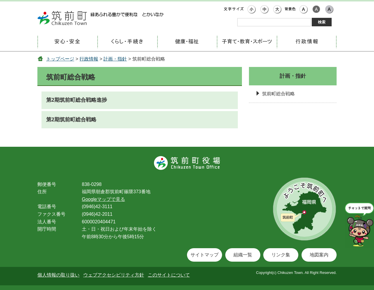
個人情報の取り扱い (58, 274)
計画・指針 (115, 58)
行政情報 (88, 58)
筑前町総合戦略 (278, 93)
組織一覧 (242, 254)
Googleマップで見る (103, 199)
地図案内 (319, 254)
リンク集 (280, 254)
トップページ (60, 58)
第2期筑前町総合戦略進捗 (76, 100)
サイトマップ (205, 254)
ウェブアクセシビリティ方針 (113, 274)
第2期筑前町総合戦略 (71, 119)
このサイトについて (169, 274)
